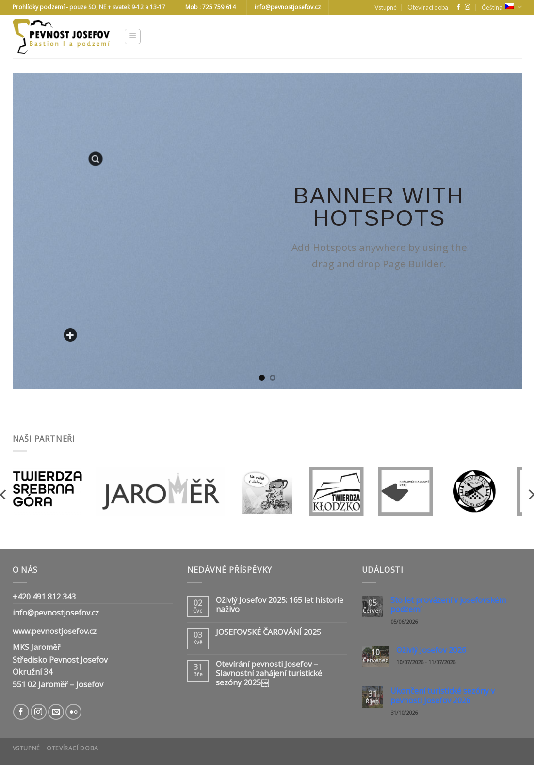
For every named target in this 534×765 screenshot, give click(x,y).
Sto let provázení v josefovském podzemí (448, 605)
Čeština (501, 7)
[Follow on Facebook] (458, 7)
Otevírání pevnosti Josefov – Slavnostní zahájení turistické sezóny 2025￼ (269, 674)
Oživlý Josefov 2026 (431, 650)
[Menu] (133, 36)
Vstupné (385, 7)
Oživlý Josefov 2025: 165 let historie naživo (279, 605)
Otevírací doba (427, 7)
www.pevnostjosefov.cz (55, 631)
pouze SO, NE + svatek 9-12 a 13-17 (117, 7)
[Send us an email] (56, 712)
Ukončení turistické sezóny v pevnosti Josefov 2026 (442, 695)
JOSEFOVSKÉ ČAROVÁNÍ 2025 (268, 632)
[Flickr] (73, 712)
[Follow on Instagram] (467, 7)
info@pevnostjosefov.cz (56, 612)
